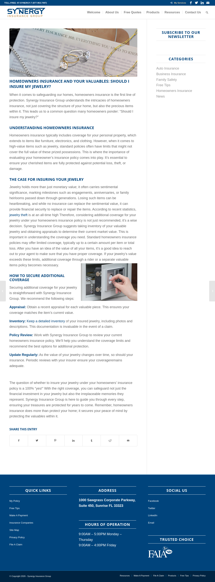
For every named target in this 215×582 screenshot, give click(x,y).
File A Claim (15, 544)
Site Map (14, 530)
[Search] (207, 12)
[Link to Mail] (208, 3)
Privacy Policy (17, 537)
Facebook (153, 501)
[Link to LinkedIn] (202, 3)
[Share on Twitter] (37, 440)
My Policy (14, 501)
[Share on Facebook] (19, 440)
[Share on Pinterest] (55, 440)
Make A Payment (18, 515)
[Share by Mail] (128, 440)
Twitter (151, 508)
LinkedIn (152, 515)
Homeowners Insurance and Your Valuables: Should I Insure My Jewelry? (69, 84)
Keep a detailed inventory (46, 321)
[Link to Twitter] (196, 3)
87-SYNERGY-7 (24, 3)
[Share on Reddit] (110, 440)
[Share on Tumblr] (92, 440)
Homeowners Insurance (174, 91)
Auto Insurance (167, 68)
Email (151, 522)
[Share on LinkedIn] (74, 440)
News (160, 96)
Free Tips (163, 85)
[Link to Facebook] (191, 3)
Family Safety (166, 80)
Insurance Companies (21, 522)
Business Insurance (171, 74)
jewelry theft (18, 215)
